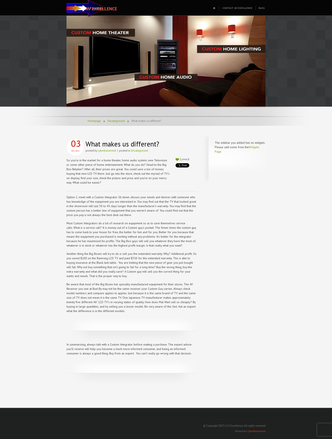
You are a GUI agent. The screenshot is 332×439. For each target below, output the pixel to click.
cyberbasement (107, 150)
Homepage (94, 121)
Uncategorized (116, 121)
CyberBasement (256, 431)
